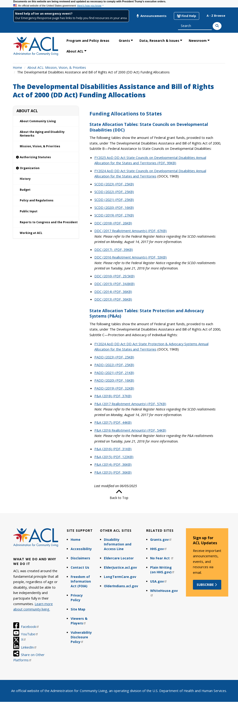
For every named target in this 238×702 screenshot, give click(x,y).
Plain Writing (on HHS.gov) (162, 569)
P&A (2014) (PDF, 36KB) (113, 464)
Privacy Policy (77, 597)
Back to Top (119, 494)
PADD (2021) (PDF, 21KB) (114, 372)
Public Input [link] (28, 211)
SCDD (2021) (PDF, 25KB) (114, 199)
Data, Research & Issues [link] (159, 40)
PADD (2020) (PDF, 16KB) (114, 380)
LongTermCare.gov (120, 576)
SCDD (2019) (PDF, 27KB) (114, 215)
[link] (46, 157)
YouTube (29, 634)
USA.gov (158, 581)
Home (17, 67)
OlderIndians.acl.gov (121, 586)
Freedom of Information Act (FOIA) (81, 581)
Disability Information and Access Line (117, 544)
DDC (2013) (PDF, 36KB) (113, 299)
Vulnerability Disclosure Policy (81, 637)
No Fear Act (162, 558)
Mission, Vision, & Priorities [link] (40, 146)
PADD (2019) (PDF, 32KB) (114, 388)
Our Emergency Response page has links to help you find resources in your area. (71, 18)
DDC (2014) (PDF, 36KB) (113, 291)
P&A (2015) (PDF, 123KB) (113, 456)
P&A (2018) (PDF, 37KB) (113, 396)
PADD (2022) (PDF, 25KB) (114, 364)
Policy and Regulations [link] (36, 200)
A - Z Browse (216, 16)
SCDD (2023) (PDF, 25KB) (114, 184)
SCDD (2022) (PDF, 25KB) (114, 191)
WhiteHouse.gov (164, 592)
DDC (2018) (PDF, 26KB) (113, 223)
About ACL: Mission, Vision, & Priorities (56, 67)
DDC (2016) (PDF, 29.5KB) (114, 276)
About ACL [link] (74, 51)
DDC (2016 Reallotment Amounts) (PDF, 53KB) (130, 257)
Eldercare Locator (119, 558)
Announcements (151, 16)
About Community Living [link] (38, 121)
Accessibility (81, 549)
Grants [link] (124, 40)
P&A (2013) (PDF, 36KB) (113, 472)
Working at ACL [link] (31, 233)
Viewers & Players (79, 620)
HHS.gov (158, 549)
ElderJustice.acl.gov (120, 567)
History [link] (25, 179)
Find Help (186, 16)
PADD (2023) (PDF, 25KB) (114, 357)
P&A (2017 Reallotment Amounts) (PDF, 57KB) (130, 403)
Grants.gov (161, 539)
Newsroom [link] (198, 40)
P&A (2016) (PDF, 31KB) (113, 448)
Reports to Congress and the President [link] (49, 222)
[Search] (217, 26)
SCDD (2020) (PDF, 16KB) (114, 207)
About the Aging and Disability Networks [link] (42, 134)
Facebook (30, 626)
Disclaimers (80, 558)
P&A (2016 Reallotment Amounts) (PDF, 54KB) (130, 430)
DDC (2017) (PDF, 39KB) (113, 249)
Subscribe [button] (207, 584)
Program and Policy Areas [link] (87, 40)
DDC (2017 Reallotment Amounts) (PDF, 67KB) (130, 230)
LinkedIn (29, 647)
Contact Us (80, 567)
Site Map (78, 609)
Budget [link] (25, 190)
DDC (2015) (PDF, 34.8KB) (114, 283)
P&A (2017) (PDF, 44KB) (113, 422)
